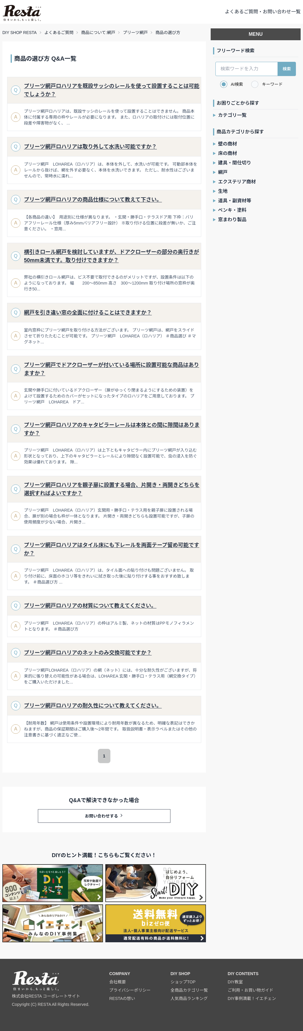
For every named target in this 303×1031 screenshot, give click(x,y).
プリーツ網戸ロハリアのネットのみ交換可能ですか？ (88, 653)
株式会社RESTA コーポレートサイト (46, 996)
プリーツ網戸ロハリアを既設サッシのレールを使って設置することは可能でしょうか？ (111, 90)
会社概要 (117, 982)
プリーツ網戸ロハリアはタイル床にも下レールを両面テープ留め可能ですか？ (111, 549)
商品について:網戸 (98, 32)
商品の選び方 (167, 32)
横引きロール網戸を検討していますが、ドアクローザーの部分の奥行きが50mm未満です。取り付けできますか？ (111, 256)
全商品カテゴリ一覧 (189, 990)
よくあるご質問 (58, 32)
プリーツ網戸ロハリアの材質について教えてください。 (90, 606)
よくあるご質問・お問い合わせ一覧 (263, 11)
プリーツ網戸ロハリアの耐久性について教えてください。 (93, 706)
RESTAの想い (122, 998)
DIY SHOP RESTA (19, 32)
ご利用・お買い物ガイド (250, 990)
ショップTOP (183, 982)
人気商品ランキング (189, 998)
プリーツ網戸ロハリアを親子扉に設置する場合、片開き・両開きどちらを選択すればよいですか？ (112, 489)
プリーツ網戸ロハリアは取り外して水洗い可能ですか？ (90, 147)
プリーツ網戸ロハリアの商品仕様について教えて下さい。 (93, 200)
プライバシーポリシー (130, 990)
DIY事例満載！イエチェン (252, 998)
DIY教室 (235, 982)
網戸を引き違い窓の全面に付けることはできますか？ (88, 313)
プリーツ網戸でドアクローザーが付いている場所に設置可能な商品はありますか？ (111, 369)
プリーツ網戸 (135, 32)
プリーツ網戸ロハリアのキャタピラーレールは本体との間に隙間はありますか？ (111, 429)
